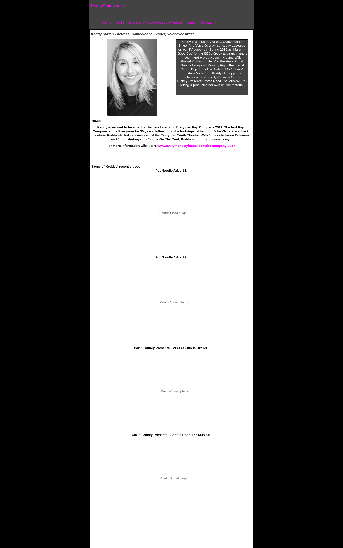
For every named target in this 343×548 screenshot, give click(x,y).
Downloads (158, 22)
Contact (207, 22)
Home (107, 22)
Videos (177, 22)
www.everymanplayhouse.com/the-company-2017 (196, 146)
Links (191, 22)
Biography (137, 22)
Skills (120, 22)
